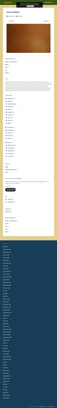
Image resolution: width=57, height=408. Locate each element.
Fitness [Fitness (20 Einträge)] (25, 84)
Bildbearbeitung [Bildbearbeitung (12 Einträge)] (41, 82)
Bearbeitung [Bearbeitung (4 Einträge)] (24, 82)
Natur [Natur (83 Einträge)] (40, 86)
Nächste (46, 21)
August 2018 (6, 340)
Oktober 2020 (6, 288)
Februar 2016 (6, 395)
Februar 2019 (6, 326)
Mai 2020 (5, 296)
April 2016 (5, 392)
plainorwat (8, 2)
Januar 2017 (6, 373)
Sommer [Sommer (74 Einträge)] (49, 88)
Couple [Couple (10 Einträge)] (7, 84)
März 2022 (5, 268)
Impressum (8, 209)
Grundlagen (11, 148)
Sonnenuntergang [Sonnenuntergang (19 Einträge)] (10, 90)
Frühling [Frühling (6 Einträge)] (36, 84)
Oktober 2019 (6, 310)
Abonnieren (10, 189)
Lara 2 (6, 67)
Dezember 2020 (7, 282)
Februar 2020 (6, 299)
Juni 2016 (5, 387)
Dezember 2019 (7, 304)
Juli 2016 (5, 384)
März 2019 (5, 323)
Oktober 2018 (6, 334)
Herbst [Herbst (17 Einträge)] (7, 86)
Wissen (9, 142)
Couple (9, 101)
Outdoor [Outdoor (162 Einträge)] (45, 86)
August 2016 (6, 381)
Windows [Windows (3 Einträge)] (38, 90)
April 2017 (5, 367)
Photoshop (10, 150)
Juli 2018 (5, 343)
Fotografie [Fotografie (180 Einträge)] (30, 84)
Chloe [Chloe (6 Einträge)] (47, 82)
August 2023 (6, 255)
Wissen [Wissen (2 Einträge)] (47, 90)
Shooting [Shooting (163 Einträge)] (44, 88)
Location (10, 106)
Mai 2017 (5, 365)
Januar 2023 (6, 260)
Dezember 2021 (7, 271)
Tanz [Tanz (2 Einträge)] (24, 90)
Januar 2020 (6, 301)
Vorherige (11, 21)
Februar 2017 (6, 370)
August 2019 (6, 315)
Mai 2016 (5, 389)
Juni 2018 (5, 345)
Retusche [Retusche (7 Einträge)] (35, 88)
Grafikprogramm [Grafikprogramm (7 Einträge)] (43, 84)
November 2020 (7, 285)
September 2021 (7, 277)
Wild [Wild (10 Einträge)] (34, 90)
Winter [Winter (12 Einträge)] (43, 90)
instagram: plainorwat (11, 169)
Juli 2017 (5, 362)
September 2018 (7, 337)
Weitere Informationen (35, 4)
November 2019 (7, 307)
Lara (6, 70)
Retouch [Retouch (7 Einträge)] (30, 88)
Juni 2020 (5, 293)
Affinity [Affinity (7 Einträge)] (7, 82)
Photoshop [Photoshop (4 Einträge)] (12, 88)
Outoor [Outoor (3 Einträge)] (7, 88)
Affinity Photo (11, 145)
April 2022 (5, 266)
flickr (6, 172)
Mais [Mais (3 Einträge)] (33, 86)
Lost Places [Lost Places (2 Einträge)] (24, 86)
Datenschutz (8, 211)
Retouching (10, 130)
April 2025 (5, 246)
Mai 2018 (5, 348)
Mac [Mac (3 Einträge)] (30, 86)
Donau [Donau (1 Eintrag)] (11, 84)
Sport (9, 117)
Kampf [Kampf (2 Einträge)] (19, 86)
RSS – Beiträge (9, 199)
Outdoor (10, 112)
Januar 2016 (6, 398)
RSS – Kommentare (10, 202)
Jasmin (7, 64)
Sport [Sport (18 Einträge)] (16, 90)
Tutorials (10, 156)
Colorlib (42, 406)
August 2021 (6, 279)
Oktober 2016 (6, 378)
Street (9, 120)
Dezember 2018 (7, 329)
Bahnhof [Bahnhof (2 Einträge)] (18, 82)
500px (6, 167)
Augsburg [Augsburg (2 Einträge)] (12, 82)
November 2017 (7, 359)
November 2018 (7, 332)
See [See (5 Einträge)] (39, 88)
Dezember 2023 (7, 249)
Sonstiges (10, 153)
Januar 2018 (6, 354)
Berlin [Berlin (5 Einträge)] (29, 82)
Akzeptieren (30, 6)
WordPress (51, 406)
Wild (9, 123)
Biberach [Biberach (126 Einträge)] (34, 82)
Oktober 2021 (6, 274)
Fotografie (9, 98)
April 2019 (5, 321)
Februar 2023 (6, 257)
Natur (9, 109)
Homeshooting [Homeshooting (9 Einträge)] (13, 86)
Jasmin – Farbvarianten (11, 61)
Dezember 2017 (7, 356)
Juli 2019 (5, 318)
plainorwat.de (48, 2)
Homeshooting (11, 104)
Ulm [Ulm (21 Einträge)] (31, 90)
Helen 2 (7, 72)
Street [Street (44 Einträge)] (20, 90)
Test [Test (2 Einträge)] (28, 90)
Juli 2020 (5, 290)
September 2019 (7, 312)
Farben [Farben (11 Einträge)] (20, 84)
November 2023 (7, 252)
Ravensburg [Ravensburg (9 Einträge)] (24, 88)
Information (10, 127)
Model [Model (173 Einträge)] (36, 86)
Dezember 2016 (7, 376)
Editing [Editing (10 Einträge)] (15, 84)
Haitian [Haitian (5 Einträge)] (49, 84)
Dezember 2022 (7, 263)
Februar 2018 (6, 351)
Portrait (10, 115)
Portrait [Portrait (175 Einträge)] (18, 88)
